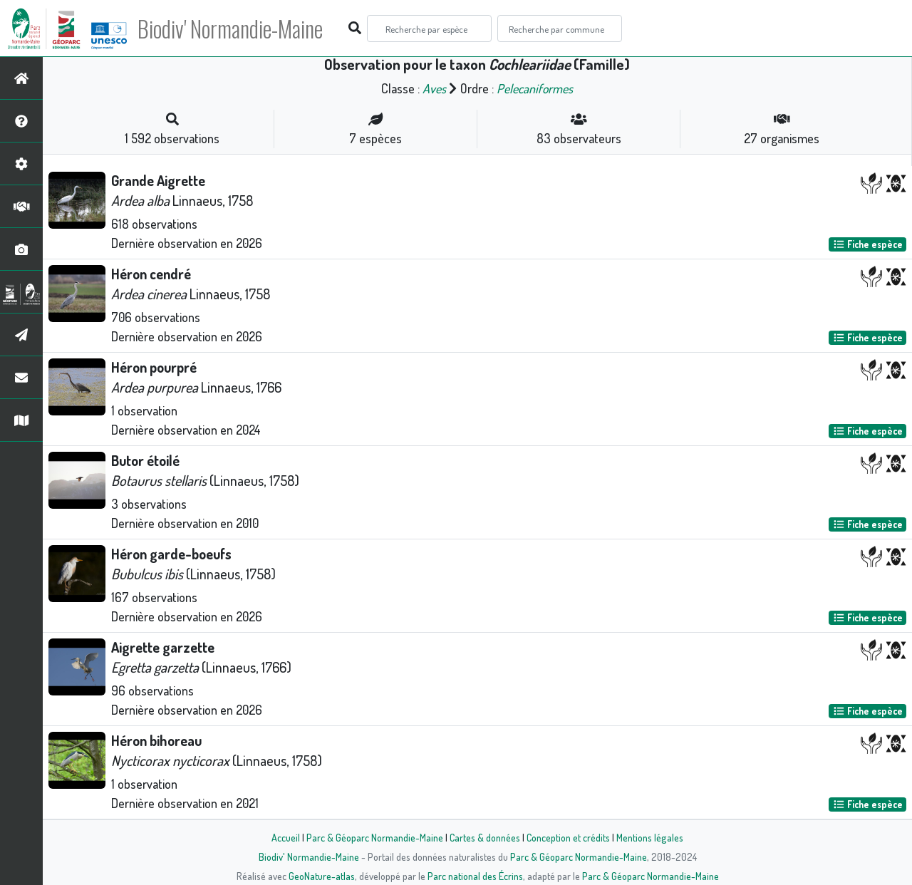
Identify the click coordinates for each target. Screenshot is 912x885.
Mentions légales (649, 837)
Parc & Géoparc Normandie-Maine (374, 837)
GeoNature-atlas (322, 875)
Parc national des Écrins (475, 875)
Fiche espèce (868, 244)
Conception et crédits (568, 837)
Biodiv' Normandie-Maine (234, 28)
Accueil (285, 837)
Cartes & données (485, 837)
